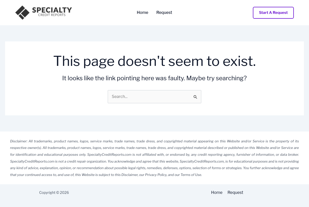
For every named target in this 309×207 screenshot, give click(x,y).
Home (142, 13)
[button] (273, 13)
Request (164, 13)
